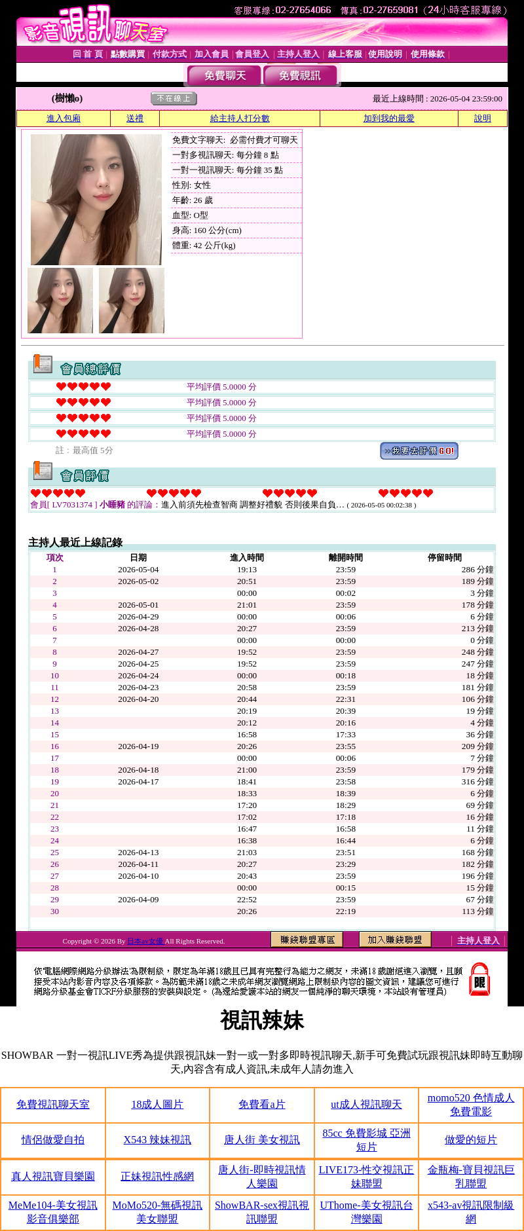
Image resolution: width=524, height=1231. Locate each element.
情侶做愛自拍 (53, 1139)
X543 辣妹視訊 (158, 1139)
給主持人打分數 (240, 118)
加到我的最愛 (389, 118)
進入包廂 (64, 118)
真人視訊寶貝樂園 (53, 1176)
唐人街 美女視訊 (262, 1139)
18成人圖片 (157, 1104)
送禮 (134, 118)
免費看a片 (261, 1104)
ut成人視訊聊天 (366, 1104)
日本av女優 (145, 941)
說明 (482, 118)
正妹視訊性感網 (157, 1176)
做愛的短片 (471, 1139)
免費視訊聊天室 (53, 1104)
